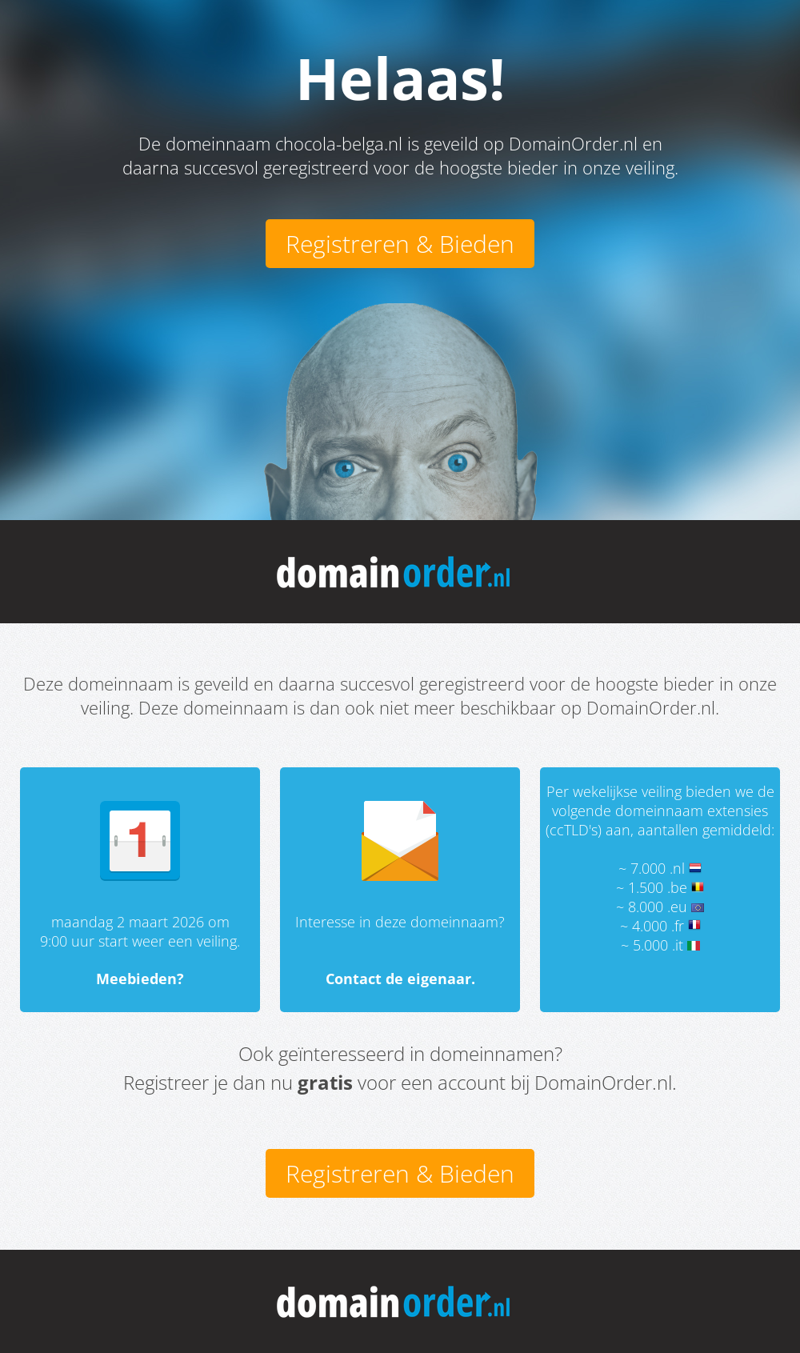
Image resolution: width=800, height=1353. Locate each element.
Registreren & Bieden (400, 243)
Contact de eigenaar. (400, 978)
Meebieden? (140, 978)
